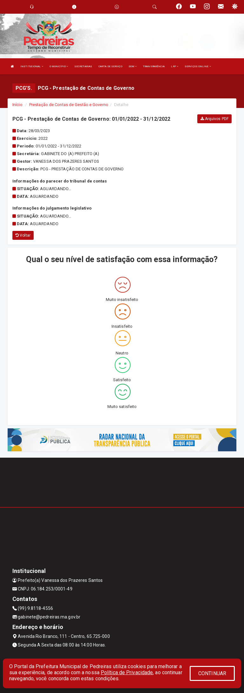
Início (17, 104)
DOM (133, 66)
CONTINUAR (212, 673)
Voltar (23, 235)
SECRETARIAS (83, 66)
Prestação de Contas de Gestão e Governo (68, 104)
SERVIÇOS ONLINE (198, 66)
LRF (174, 66)
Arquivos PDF (214, 119)
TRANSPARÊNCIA (154, 66)
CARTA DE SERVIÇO (110, 66)
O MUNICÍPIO (59, 66)
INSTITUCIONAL (31, 66)
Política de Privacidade (127, 672)
